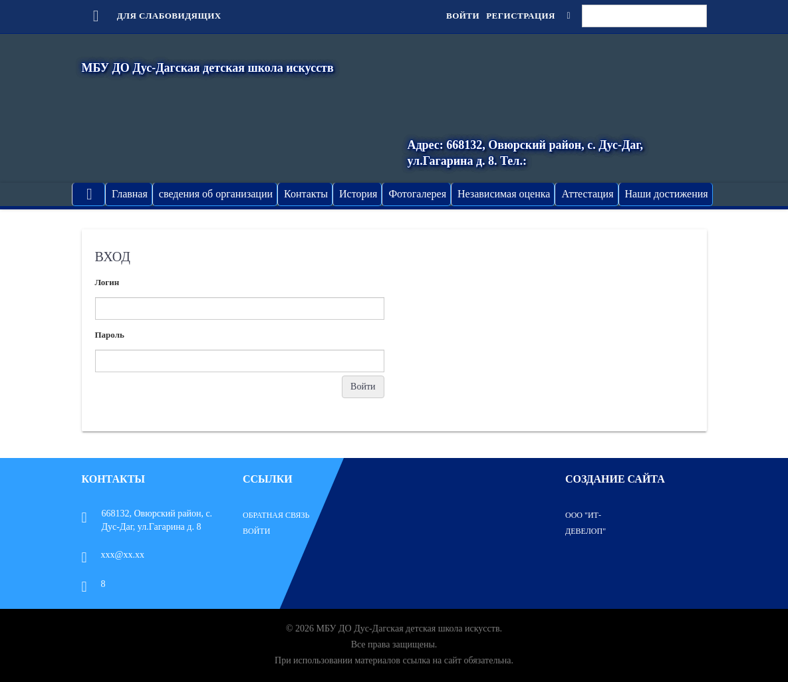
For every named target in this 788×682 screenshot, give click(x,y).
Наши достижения (666, 193)
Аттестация (587, 193)
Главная (130, 193)
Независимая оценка (504, 193)
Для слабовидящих (151, 16)
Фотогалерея (417, 193)
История (358, 193)
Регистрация (520, 16)
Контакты (306, 193)
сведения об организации (216, 193)
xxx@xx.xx (113, 555)
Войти (462, 16)
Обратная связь (276, 515)
